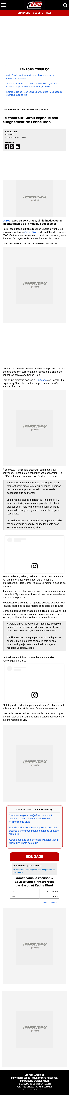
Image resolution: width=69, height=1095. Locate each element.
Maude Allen (9, 135)
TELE (48, 13)
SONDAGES (24, 13)
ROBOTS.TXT (42, 1090)
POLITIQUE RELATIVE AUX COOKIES (34, 1087)
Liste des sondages (48, 902)
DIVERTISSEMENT (30, 110)
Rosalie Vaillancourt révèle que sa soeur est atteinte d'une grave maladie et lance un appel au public (34, 830)
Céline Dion (30, 232)
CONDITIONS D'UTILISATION (34, 1081)
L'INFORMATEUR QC (11, 110)
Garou (7, 220)
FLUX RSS (25, 1090)
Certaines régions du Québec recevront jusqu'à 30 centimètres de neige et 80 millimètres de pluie (30, 818)
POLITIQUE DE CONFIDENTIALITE (34, 1084)
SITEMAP (33, 1090)
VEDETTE (38, 13)
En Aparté (41, 380)
